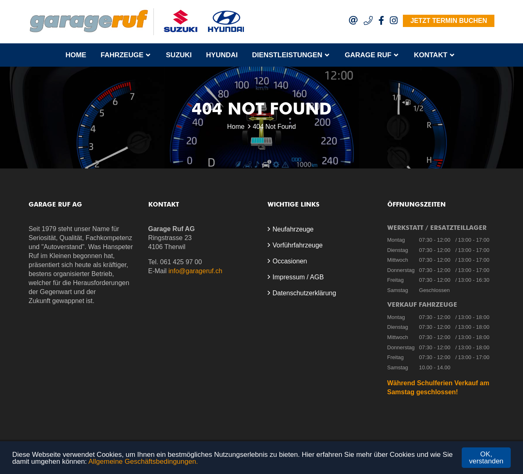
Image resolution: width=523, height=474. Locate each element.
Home (75, 55)
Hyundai (221, 55)
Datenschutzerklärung (304, 293)
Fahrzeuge (122, 55)
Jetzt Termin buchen (448, 20)
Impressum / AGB (298, 277)
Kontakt (430, 55)
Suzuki (179, 55)
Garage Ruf (368, 55)
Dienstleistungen (287, 55)
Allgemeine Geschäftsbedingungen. (143, 461)
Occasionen (290, 261)
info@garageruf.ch (195, 270)
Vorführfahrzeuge (298, 245)
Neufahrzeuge (293, 229)
